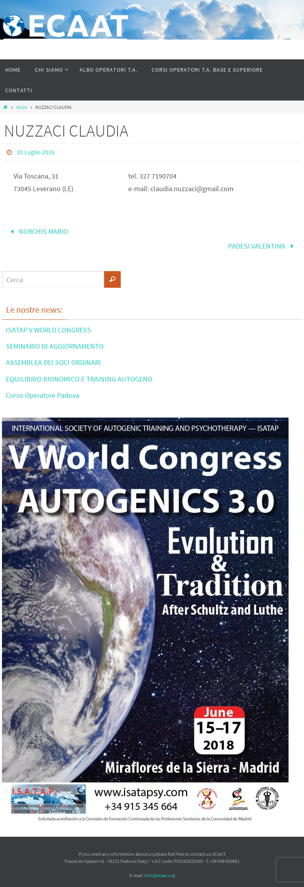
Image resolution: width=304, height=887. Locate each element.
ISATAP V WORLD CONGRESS (48, 329)
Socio (21, 107)
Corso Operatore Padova (42, 395)
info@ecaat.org (159, 875)
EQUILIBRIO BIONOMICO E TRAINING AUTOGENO (79, 379)
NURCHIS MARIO (37, 231)
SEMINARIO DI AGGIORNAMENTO (55, 346)
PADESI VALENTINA (262, 246)
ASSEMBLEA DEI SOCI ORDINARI (53, 362)
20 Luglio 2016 (36, 152)
